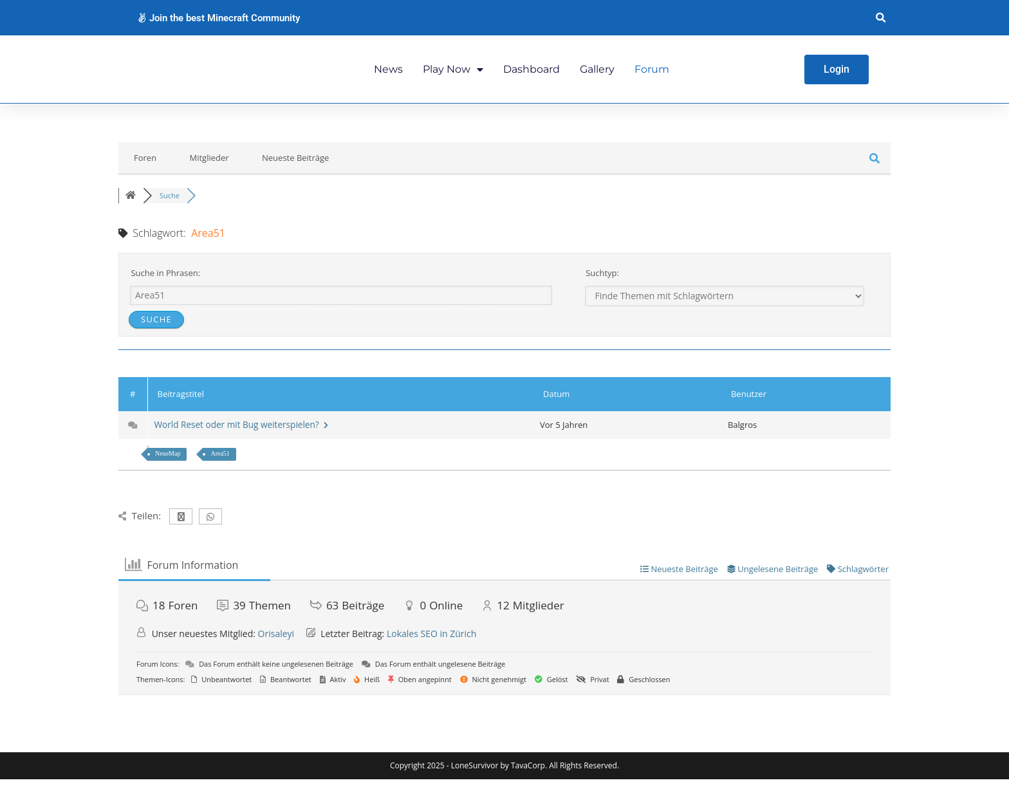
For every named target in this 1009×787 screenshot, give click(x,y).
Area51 (219, 461)
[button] (881, 18)
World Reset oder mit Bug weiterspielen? (243, 432)
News (388, 72)
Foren (145, 165)
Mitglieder (209, 165)
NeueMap (167, 461)
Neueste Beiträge (295, 165)
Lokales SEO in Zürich (431, 640)
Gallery (597, 72)
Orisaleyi (276, 640)
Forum (651, 72)
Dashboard (531, 72)
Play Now (453, 72)
